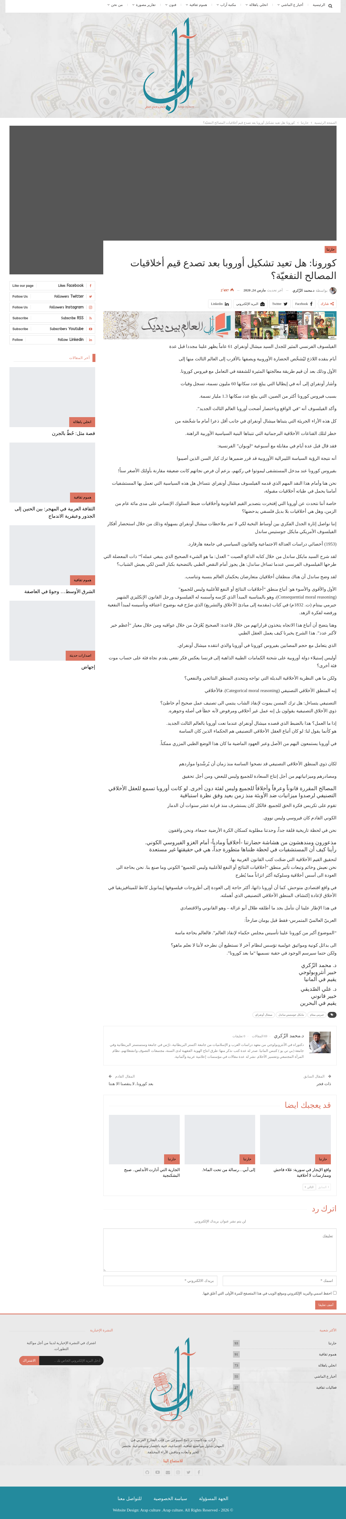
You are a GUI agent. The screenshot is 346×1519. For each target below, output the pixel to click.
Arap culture (150, 1510)
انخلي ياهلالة (258, 5)
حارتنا (331, 249)
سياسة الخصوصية (170, 1498)
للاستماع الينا (173, 1461)
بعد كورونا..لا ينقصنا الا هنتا (131, 1084)
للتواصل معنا (129, 1498)
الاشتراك (29, 1360)
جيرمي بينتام (317, 1014)
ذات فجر (324, 1084)
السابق (323, 1187)
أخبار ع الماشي (292, 5)
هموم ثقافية (198, 5)
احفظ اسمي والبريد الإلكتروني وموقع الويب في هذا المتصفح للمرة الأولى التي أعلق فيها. (267, 1293)
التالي (309, 1187)
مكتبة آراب (228, 5)
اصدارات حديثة (80, 655)
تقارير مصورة (146, 5)
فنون (172, 5)
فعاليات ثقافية (326, 1387)
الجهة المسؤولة (213, 1498)
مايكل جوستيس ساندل (291, 1014)
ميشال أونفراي (263, 1014)
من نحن (116, 5)
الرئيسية (319, 5)
